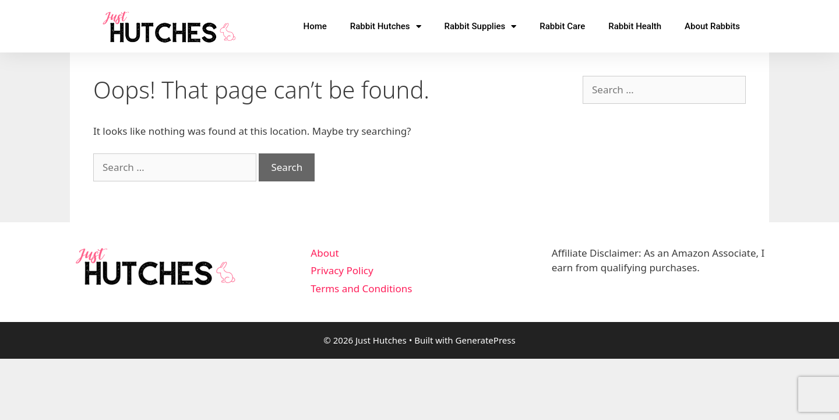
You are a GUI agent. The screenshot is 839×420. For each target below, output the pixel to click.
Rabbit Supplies (481, 26)
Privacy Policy (342, 270)
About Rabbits (712, 26)
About (325, 253)
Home (314, 26)
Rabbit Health (634, 26)
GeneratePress (486, 340)
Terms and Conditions (361, 288)
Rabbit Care (562, 26)
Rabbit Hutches (385, 26)
